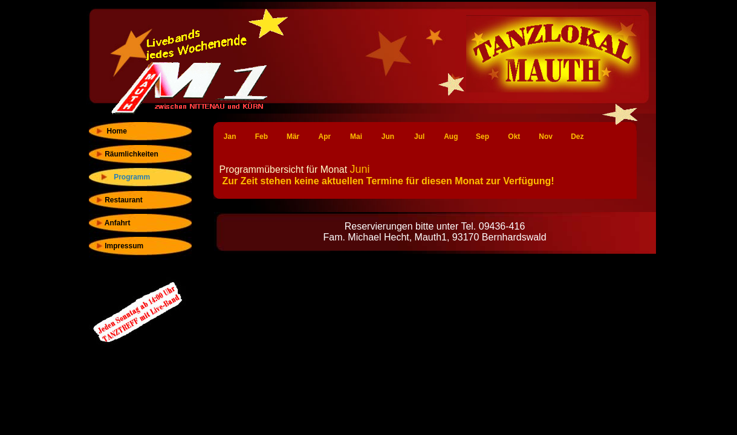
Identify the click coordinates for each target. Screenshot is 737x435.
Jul (419, 136)
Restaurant (119, 200)
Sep (482, 136)
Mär (293, 136)
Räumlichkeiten (126, 154)
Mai (356, 136)
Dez (577, 136)
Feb (261, 136)
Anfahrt (113, 223)
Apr (325, 136)
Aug (451, 136)
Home (111, 131)
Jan (230, 136)
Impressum (119, 246)
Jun (387, 136)
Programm (127, 177)
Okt (514, 136)
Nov (546, 136)
